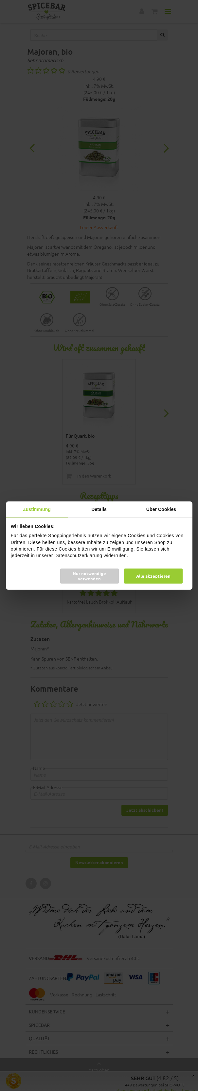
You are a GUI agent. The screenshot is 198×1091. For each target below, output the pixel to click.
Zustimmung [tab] (37, 509)
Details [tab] (99, 509)
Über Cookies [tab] (161, 509)
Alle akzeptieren (153, 576)
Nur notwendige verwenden (89, 576)
